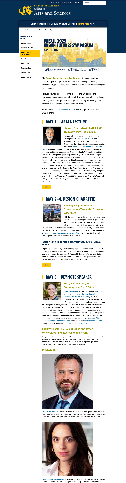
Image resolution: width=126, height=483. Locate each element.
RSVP (46, 187)
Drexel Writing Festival (29, 59)
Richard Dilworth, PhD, (51, 412)
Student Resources (57, 2)
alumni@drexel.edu (67, 110)
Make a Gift (69, 2)
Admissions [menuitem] (42, 24)
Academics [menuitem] (34, 24)
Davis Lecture (26, 77)
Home (22, 30)
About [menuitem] (92, 24)
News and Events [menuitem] (83, 24)
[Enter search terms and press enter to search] (96, 3)
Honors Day (25, 63)
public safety (68, 323)
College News (26, 43)
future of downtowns (94, 321)
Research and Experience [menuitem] (69, 24)
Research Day (26, 68)
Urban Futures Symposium (26, 53)
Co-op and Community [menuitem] (54, 24)
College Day (25, 72)
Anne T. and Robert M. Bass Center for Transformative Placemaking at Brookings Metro (83, 294)
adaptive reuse (82, 323)
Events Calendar (27, 48)
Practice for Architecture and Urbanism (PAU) (61, 233)
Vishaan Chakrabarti (85, 139)
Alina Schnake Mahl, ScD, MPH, (54, 479)
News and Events (32, 30)
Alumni (79, 2)
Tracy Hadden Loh (71, 291)
